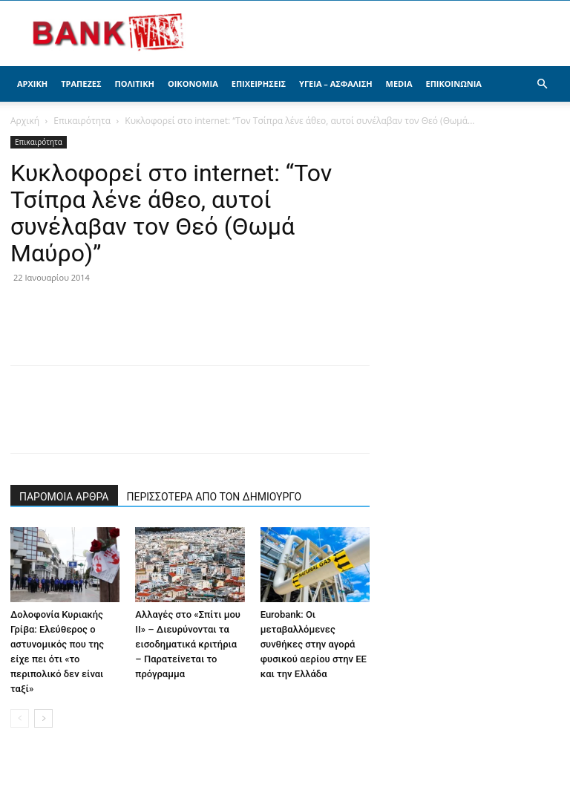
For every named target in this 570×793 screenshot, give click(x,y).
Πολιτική (134, 83)
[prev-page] (19, 718)
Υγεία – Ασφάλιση (336, 83)
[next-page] (43, 718)
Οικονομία (193, 83)
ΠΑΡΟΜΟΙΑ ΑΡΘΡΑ (64, 497)
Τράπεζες (81, 83)
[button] (542, 84)
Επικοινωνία (453, 83)
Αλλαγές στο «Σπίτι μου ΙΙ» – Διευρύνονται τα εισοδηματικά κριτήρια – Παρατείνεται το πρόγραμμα (187, 644)
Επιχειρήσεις (259, 83)
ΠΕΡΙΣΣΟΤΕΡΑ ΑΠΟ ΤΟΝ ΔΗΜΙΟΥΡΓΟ (214, 497)
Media (399, 83)
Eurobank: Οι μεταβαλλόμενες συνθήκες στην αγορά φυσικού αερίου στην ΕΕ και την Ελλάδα (314, 644)
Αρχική (32, 83)
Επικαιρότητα (82, 120)
